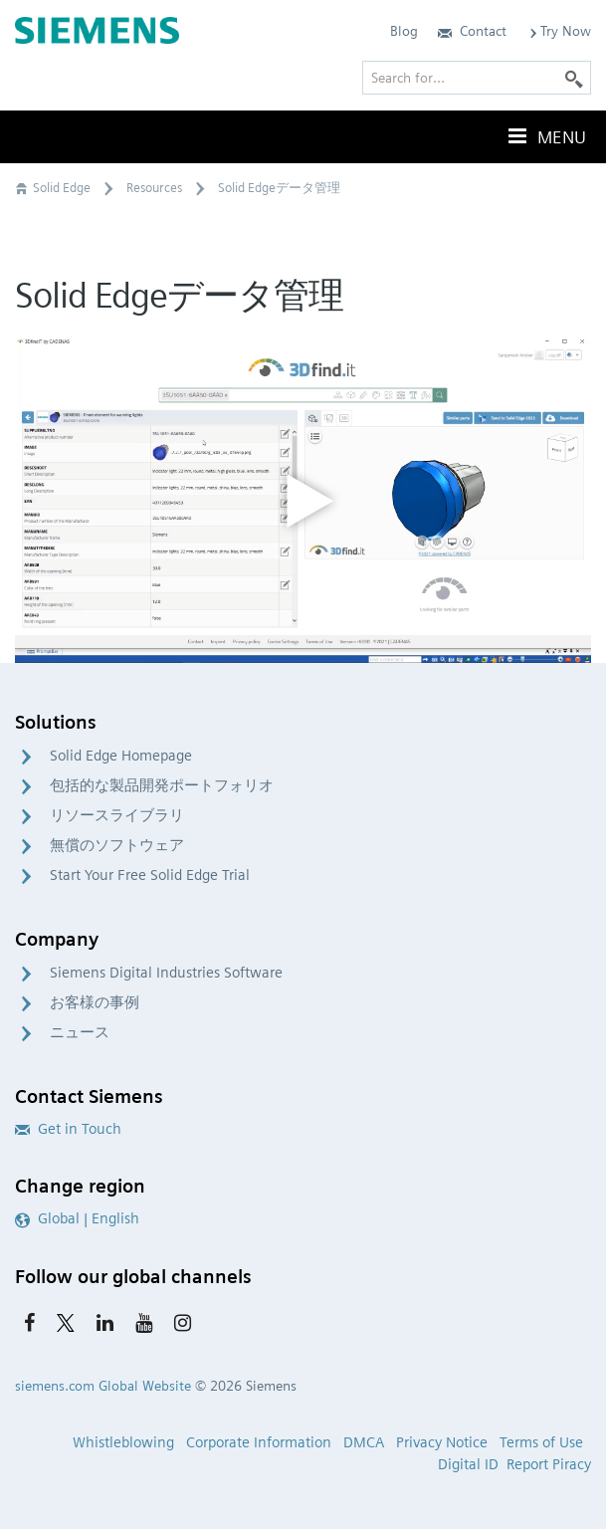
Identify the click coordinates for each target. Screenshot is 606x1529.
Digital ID (468, 1464)
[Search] (574, 78)
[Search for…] (476, 78)
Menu (545, 136)
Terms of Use (541, 1442)
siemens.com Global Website (103, 1386)
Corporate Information (258, 1442)
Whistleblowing (123, 1442)
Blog (404, 31)
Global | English (77, 1218)
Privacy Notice (442, 1442)
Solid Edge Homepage (121, 755)
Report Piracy (548, 1464)
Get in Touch (68, 1129)
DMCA (363, 1442)
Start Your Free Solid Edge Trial (150, 875)
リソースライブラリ (117, 815)
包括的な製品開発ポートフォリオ (162, 785)
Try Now (558, 31)
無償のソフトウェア (117, 845)
